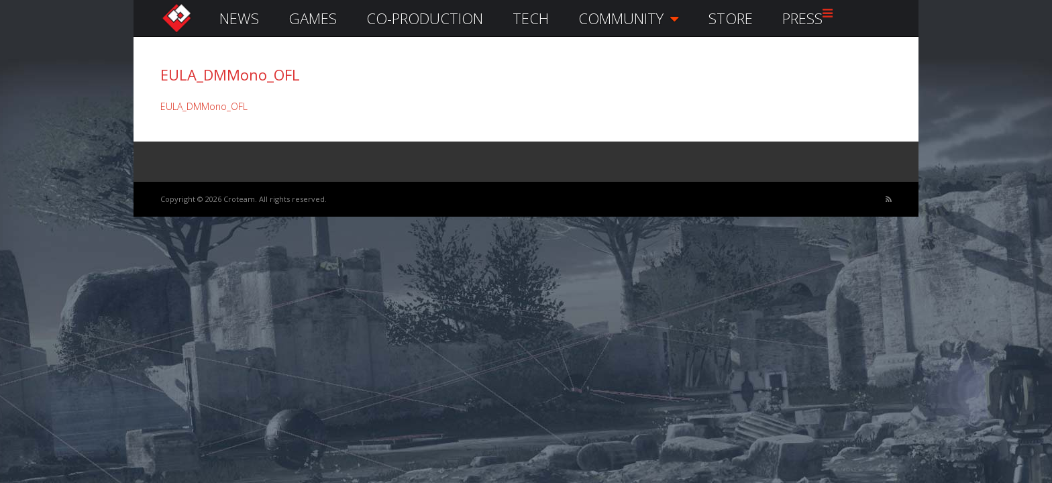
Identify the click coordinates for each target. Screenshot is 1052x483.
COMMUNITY (628, 18)
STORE (730, 18)
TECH (531, 18)
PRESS (802, 18)
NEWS (239, 18)
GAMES (312, 18)
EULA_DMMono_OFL (204, 106)
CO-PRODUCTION (424, 18)
